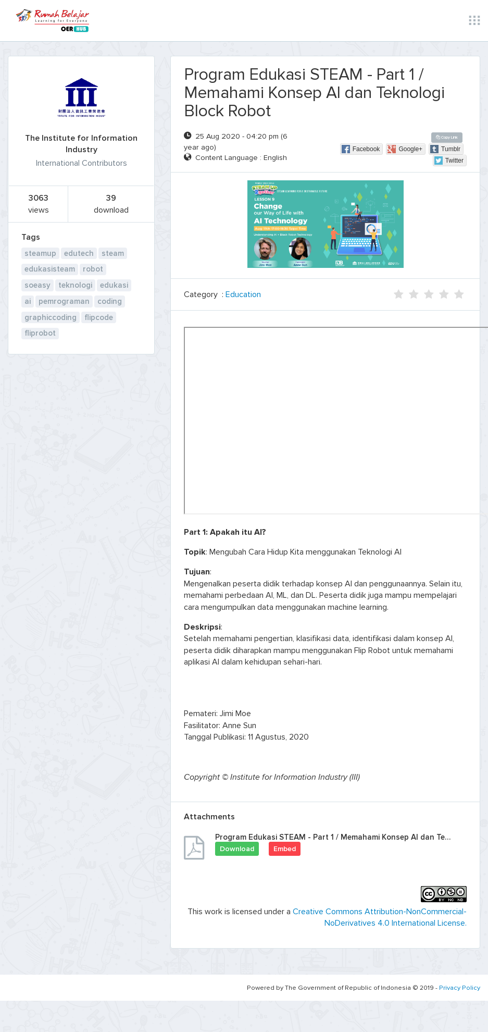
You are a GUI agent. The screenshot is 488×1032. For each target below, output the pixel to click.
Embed (284, 848)
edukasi (114, 285)
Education (243, 294)
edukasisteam (49, 269)
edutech (79, 253)
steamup (40, 253)
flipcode (98, 317)
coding (109, 301)
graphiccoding (50, 317)
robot (93, 269)
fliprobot (40, 333)
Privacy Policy (459, 988)
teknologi (75, 285)
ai (27, 301)
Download (237, 848)
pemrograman (64, 301)
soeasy (37, 285)
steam (113, 253)
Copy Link (447, 137)
